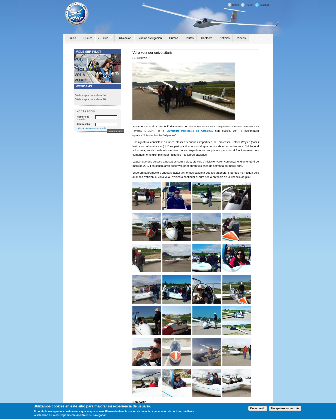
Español (264, 5)
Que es (87, 38)
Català (235, 5)
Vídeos (241, 38)
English (249, 5)
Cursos (173, 38)
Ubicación (125, 38)
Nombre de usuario (83, 118)
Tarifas (189, 38)
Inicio (73, 38)
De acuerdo (258, 409)
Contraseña (83, 124)
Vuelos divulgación (150, 38)
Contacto (206, 38)
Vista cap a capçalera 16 (90, 99)
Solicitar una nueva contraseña (91, 128)
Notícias (225, 38)
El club (103, 38)
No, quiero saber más (285, 409)
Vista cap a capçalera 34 (90, 95)
